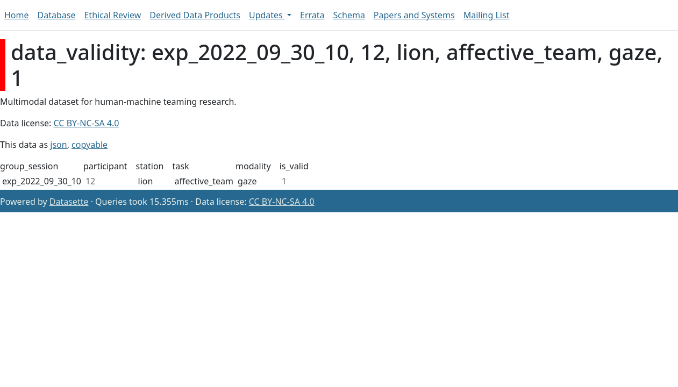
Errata (312, 15)
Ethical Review (112, 15)
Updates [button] (267, 15)
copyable (90, 144)
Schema (349, 15)
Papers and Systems (414, 15)
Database (57, 15)
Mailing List (486, 15)
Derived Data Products (194, 15)
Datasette (69, 201)
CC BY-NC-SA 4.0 (86, 123)
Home (16, 15)
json (58, 144)
